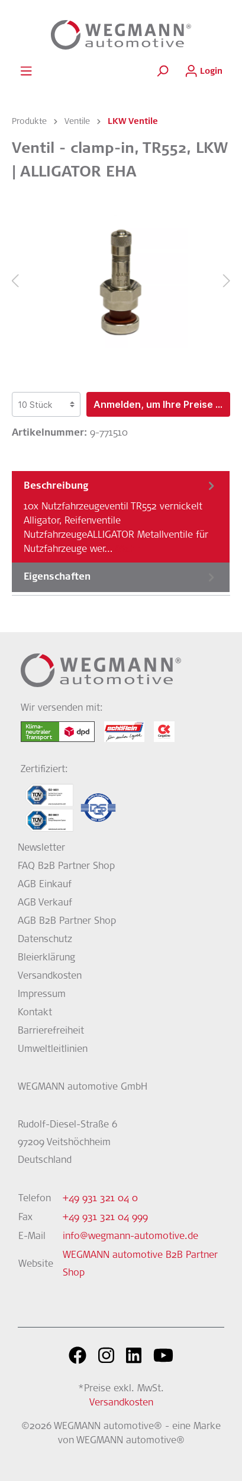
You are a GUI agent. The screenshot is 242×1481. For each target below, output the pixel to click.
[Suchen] (162, 71)
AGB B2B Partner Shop (67, 921)
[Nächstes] (227, 281)
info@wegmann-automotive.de (130, 1236)
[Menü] (26, 71)
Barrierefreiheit (51, 1031)
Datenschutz (45, 939)
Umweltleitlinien (53, 1049)
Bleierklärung (46, 958)
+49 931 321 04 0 (100, 1199)
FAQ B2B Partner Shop (66, 866)
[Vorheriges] (15, 281)
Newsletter (41, 848)
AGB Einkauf (45, 885)
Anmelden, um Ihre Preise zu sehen (161, 404)
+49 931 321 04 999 (105, 1217)
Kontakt (35, 1013)
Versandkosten (50, 976)
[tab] (121, 516)
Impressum (42, 994)
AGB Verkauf (45, 903)
